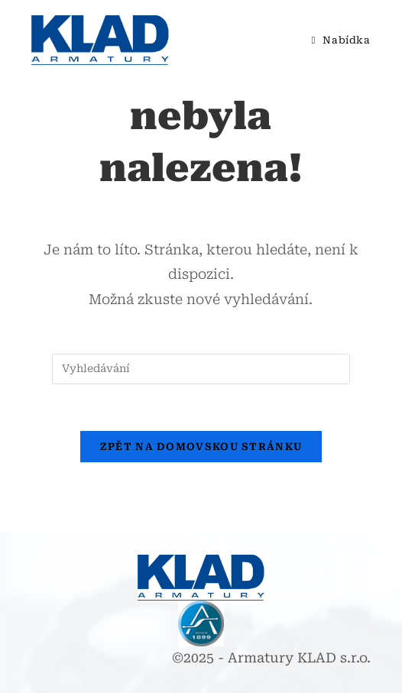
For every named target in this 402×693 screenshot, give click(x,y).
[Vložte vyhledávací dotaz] (201, 369)
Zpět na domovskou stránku (201, 446)
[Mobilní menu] (335, 40)
